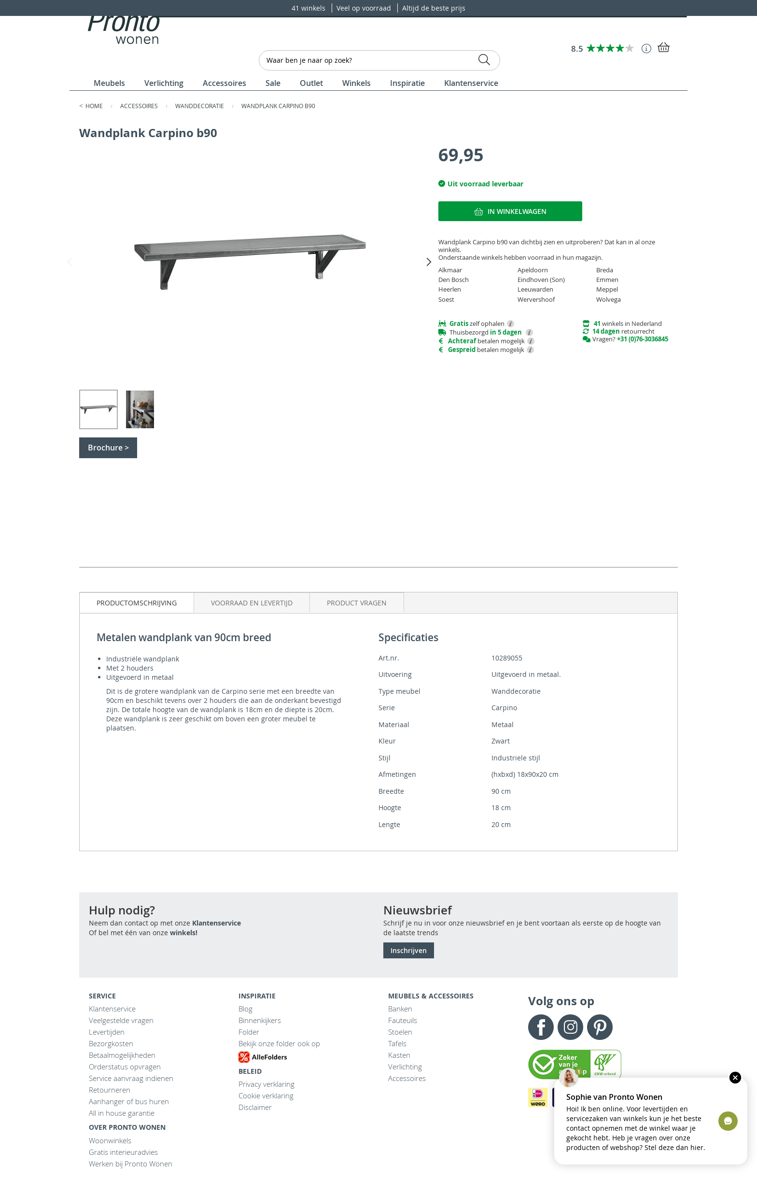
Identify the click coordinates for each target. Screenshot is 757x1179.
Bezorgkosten (111, 1043)
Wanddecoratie (200, 106)
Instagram (570, 1027)
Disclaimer (255, 1107)
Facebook (541, 1027)
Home (94, 106)
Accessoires (139, 106)
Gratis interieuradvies (123, 1152)
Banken (400, 1008)
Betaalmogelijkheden (122, 1055)
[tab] (137, 602)
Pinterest (600, 1027)
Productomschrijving (137, 602)
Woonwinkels (110, 1140)
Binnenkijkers (259, 1020)
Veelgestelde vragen (121, 1020)
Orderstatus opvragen (125, 1066)
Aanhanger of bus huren (129, 1101)
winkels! (183, 932)
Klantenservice (216, 922)
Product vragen (357, 602)
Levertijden (107, 1032)
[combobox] (379, 60)
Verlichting (405, 1066)
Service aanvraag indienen (131, 1078)
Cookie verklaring (266, 1095)
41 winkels (309, 8)
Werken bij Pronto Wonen (130, 1163)
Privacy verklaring (266, 1084)
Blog (245, 1008)
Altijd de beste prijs (433, 8)
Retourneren (109, 1090)
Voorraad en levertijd (252, 602)
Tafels (397, 1043)
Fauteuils (402, 1020)
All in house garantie (121, 1113)
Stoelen (400, 1032)
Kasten (399, 1055)
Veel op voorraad (364, 8)
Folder (248, 1032)
